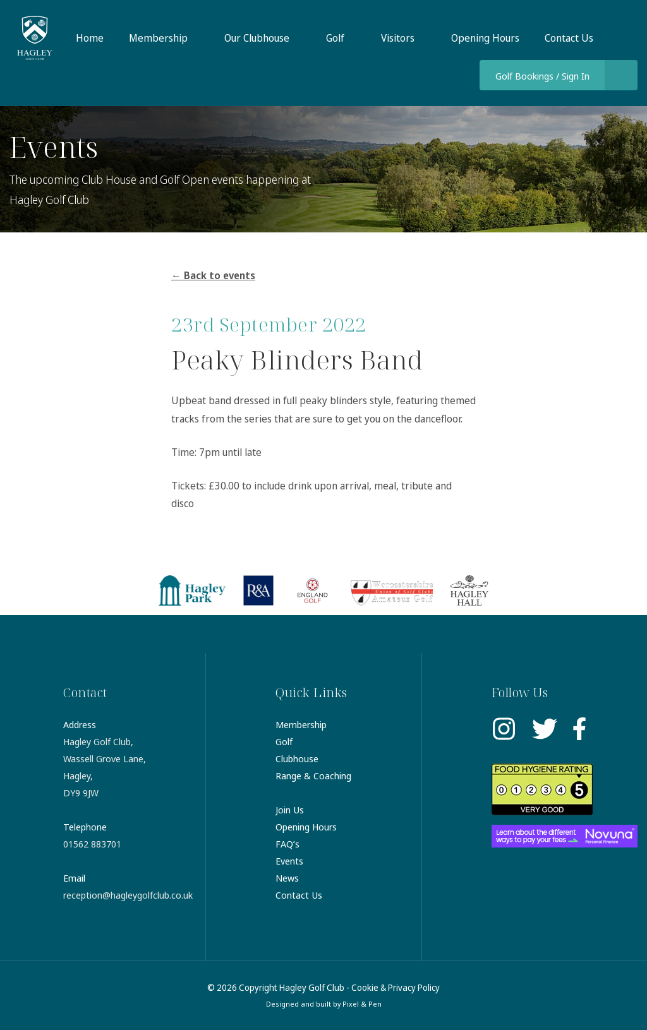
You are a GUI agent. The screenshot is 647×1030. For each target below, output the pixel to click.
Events (289, 860)
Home (90, 38)
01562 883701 (92, 843)
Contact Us (569, 38)
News (287, 877)
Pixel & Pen (362, 1004)
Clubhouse (296, 758)
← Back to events (213, 275)
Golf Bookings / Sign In (542, 75)
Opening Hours (485, 38)
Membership (158, 38)
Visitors (397, 38)
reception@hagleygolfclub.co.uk (128, 895)
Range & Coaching (313, 775)
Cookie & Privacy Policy (395, 987)
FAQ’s (287, 843)
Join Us (289, 809)
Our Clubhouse (256, 38)
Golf (335, 38)
